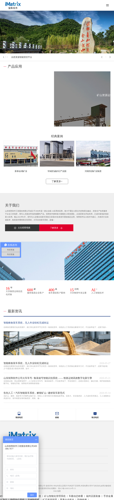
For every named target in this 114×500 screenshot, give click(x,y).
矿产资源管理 (50, 498)
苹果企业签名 (67, 498)
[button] (102, 57)
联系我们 (11, 473)
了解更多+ (57, 180)
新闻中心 (11, 465)
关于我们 (11, 458)
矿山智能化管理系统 (55, 494)
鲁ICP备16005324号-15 (67, 487)
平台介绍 (11, 450)
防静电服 (82, 498)
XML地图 (57, 490)
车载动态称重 (76, 494)
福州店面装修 (93, 494)
